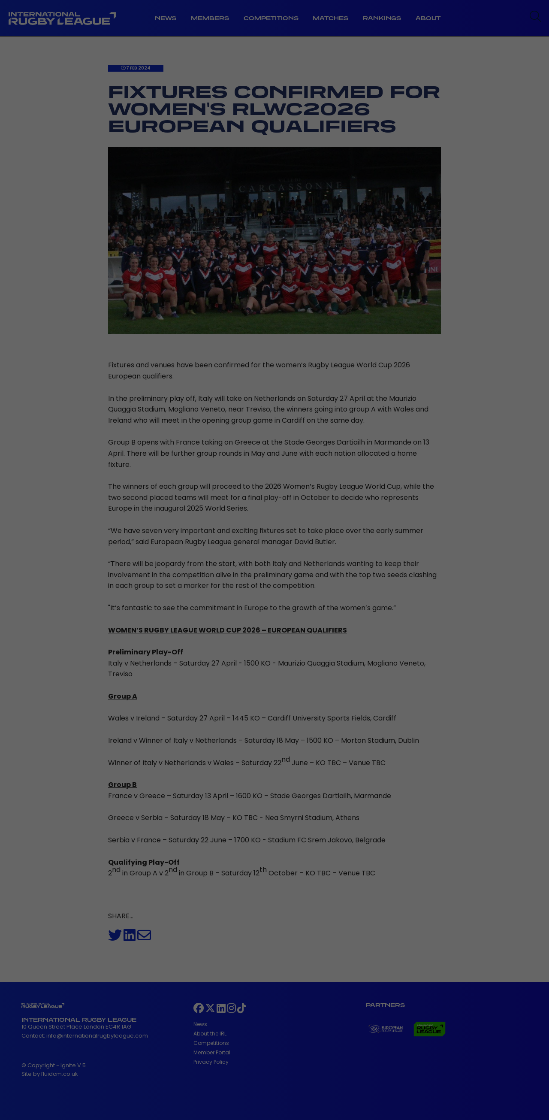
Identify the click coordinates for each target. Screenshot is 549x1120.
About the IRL (209, 1033)
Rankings (382, 18)
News (165, 18)
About (428, 18)
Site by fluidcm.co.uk (49, 1074)
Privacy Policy (211, 1062)
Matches (330, 18)
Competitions (271, 18)
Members (210, 18)
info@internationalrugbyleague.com (97, 1036)
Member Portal (211, 1052)
